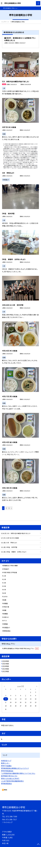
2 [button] (6, 508)
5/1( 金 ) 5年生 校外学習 (9, 547)
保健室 (5, 603)
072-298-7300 (11, 816)
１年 (4, 576)
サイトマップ (7, 822)
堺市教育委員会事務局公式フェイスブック (15, 768)
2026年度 (5, 661)
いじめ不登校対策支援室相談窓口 (12, 781)
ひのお (5, 596)
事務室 (5, 624)
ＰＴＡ (5, 621)
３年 (4, 583)
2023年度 (5, 669)
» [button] (11, 508)
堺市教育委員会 (6, 783)
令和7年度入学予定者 (10, 572)
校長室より (6, 627)
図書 (4, 610)
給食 (4, 600)
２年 (4, 579)
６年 (4, 593)
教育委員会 (6, 631)
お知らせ (6, 617)
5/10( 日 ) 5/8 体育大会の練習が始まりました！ (16, 533)
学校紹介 (6, 569)
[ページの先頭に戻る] (38, 844)
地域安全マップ (6, 760)
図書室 (5, 614)
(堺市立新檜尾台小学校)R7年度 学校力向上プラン (21, 648)
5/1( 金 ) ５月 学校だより (9, 543)
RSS (5, 790)
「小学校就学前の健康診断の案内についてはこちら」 (18, 773)
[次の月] (36, 686)
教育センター (5, 763)
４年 (4, 586)
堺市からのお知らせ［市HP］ (10, 778)
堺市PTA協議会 (6, 766)
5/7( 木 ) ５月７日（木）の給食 (10, 538)
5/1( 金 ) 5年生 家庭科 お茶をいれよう (13, 552)
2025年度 (5, 664)
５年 (4, 590)
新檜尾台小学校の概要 (10, 565)
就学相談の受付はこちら (9, 776)
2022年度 (5, 671)
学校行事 (6, 607)
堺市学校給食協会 (7, 771)
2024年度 (5, 666)
